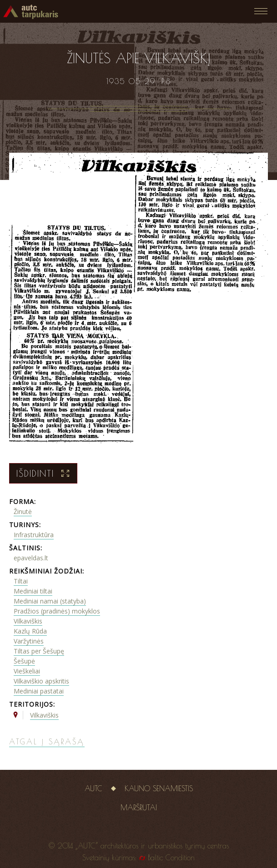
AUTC (93, 788)
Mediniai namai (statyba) (50, 601)
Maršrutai (139, 807)
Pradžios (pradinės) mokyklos (57, 611)
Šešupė (24, 661)
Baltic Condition (171, 857)
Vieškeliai (27, 671)
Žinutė (23, 511)
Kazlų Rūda (30, 631)
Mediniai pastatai (39, 691)
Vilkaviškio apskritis (41, 681)
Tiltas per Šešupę (39, 651)
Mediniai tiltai (33, 591)
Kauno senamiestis (159, 788)
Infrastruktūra (34, 534)
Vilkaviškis (28, 621)
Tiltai (21, 581)
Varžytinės (29, 641)
